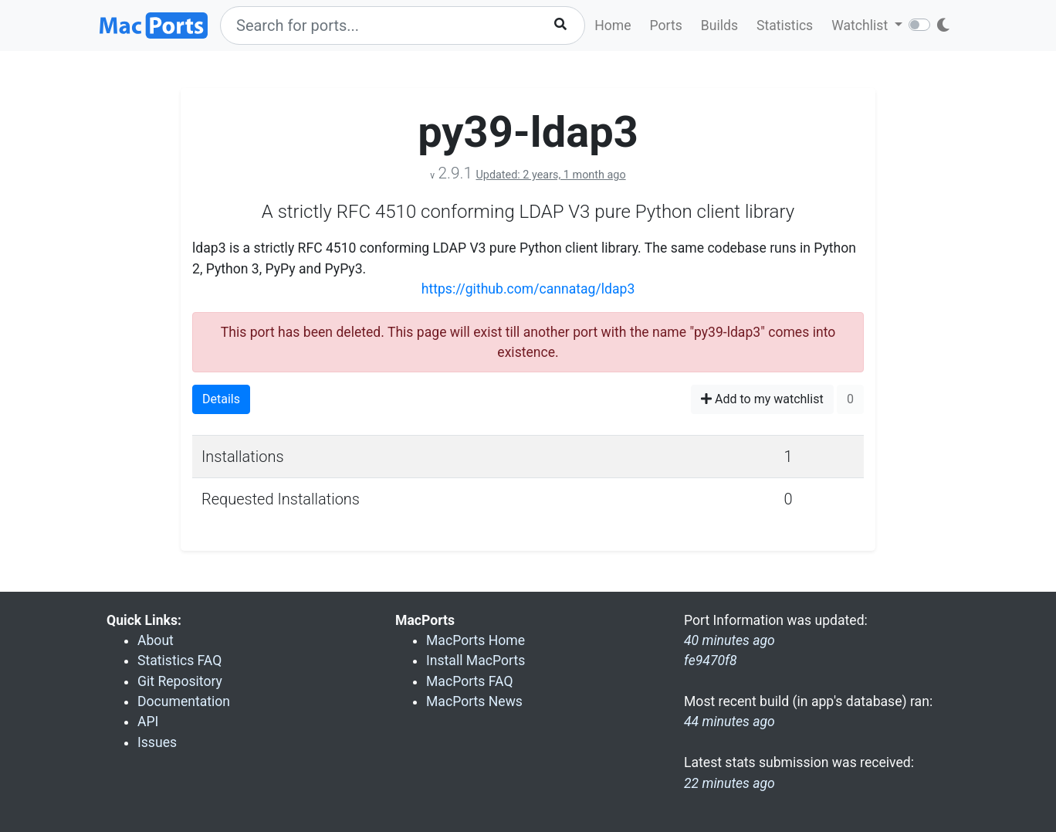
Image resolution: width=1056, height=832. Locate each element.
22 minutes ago (729, 783)
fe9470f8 (710, 660)
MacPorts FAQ (469, 681)
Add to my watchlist (762, 399)
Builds (719, 25)
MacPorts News (474, 701)
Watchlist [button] (861, 25)
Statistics (784, 25)
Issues (157, 742)
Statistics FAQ (179, 660)
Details (221, 399)
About (155, 640)
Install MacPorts (475, 660)
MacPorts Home (475, 640)
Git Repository (179, 681)
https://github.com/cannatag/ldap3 (528, 289)
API (147, 721)
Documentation (183, 701)
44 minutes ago (729, 721)
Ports (666, 25)
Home (612, 25)
